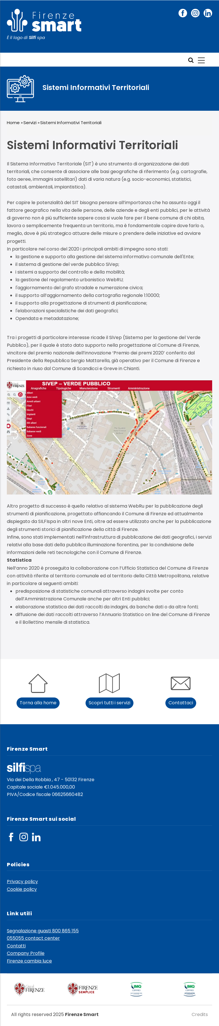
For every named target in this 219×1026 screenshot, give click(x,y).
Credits (200, 1014)
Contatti (16, 946)
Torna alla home (38, 702)
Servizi (29, 123)
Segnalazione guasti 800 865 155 (43, 930)
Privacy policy (22, 881)
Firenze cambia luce (29, 961)
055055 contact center (33, 938)
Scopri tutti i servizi (109, 702)
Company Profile (25, 953)
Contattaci (181, 702)
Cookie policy (22, 889)
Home (13, 123)
